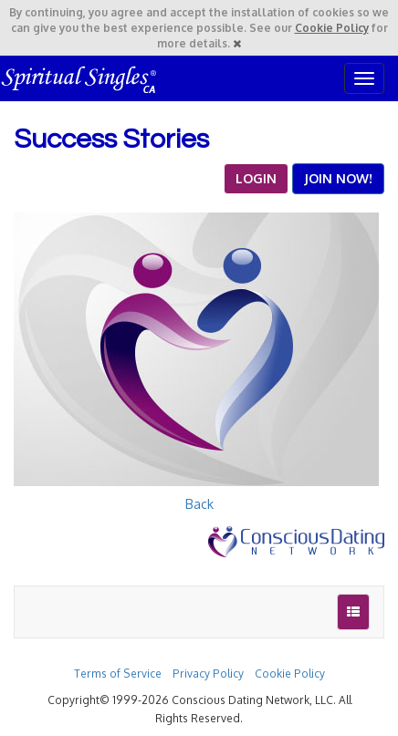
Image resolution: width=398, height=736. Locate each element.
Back (199, 504)
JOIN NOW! (338, 178)
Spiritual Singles (80, 78)
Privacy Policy (208, 673)
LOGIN (256, 178)
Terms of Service (118, 673)
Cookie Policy (332, 28)
